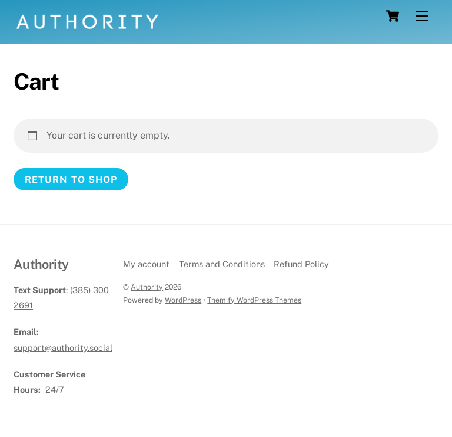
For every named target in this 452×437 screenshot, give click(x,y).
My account (146, 264)
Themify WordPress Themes (254, 299)
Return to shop (71, 179)
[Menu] (422, 16)
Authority (147, 286)
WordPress (183, 299)
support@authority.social (63, 348)
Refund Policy (301, 264)
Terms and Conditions (222, 264)
